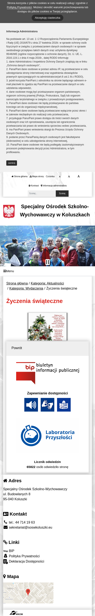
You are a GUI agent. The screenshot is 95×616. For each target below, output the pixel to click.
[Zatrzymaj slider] (47, 262)
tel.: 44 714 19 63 (19, 522)
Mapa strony (37, 176)
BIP (8, 551)
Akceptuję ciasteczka (47, 17)
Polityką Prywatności (19, 7)
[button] (5, 246)
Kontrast (34, 186)
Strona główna (19, 176)
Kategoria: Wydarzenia (26, 288)
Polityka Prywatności (21, 556)
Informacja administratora (54, 186)
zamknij (11, 163)
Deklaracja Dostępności (23, 561)
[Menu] (47, 271)
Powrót (17, 348)
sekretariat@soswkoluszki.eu (27, 527)
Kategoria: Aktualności (47, 283)
